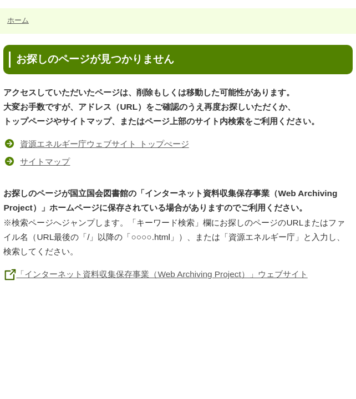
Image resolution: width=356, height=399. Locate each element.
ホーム (18, 20)
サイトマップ (45, 161)
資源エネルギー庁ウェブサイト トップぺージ (104, 144)
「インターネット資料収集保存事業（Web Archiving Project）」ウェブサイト (155, 274)
